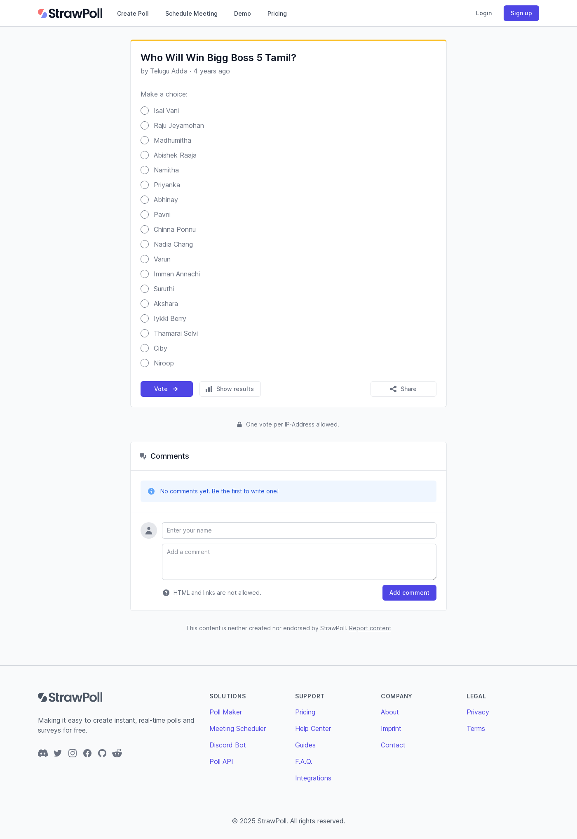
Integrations (313, 778)
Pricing (277, 13)
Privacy (478, 712)
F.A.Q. (303, 761)
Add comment (409, 592)
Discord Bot (227, 745)
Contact (393, 745)
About (390, 712)
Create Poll (133, 13)
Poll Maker (225, 712)
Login (484, 12)
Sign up (521, 12)
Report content (370, 628)
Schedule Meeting (191, 13)
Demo (242, 13)
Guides (305, 745)
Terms (476, 728)
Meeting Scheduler (237, 728)
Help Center (313, 728)
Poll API (221, 761)
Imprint (391, 728)
